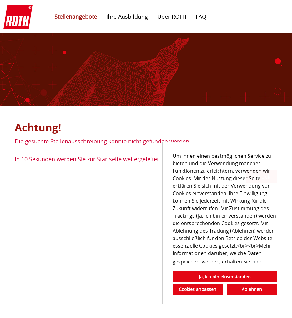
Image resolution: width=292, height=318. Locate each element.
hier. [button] (257, 261)
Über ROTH (171, 16)
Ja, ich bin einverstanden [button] (225, 277)
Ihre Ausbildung (127, 16)
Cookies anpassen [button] (197, 289)
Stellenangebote (75, 16)
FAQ (201, 16)
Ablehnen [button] (252, 289)
